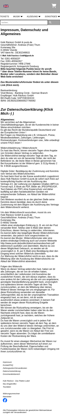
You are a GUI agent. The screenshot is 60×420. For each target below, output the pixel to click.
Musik (16, 16)
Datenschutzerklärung (11, 371)
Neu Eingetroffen (9, 384)
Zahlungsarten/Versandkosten (15, 368)
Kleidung (32, 16)
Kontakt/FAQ (8, 365)
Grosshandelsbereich (11, 374)
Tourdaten (7, 387)
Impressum (7, 362)
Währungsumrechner (11, 394)
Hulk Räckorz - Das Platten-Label (16, 381)
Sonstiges (51, 16)
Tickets (4, 16)
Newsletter (7, 397)
